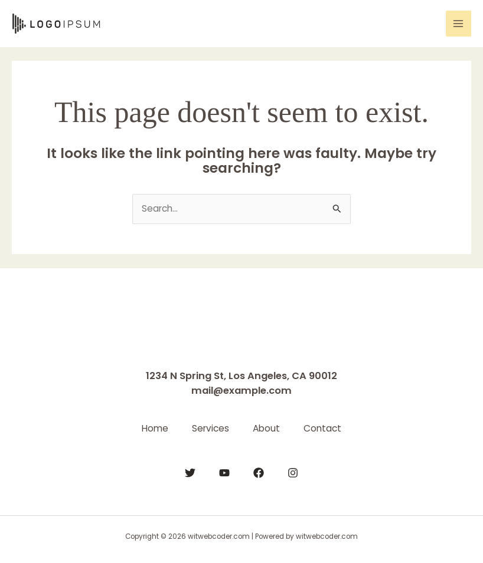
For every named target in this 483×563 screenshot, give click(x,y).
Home (155, 428)
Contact (322, 428)
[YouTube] (224, 472)
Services (210, 428)
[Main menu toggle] (458, 23)
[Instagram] (293, 472)
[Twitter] (190, 472)
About (266, 428)
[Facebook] (258, 472)
